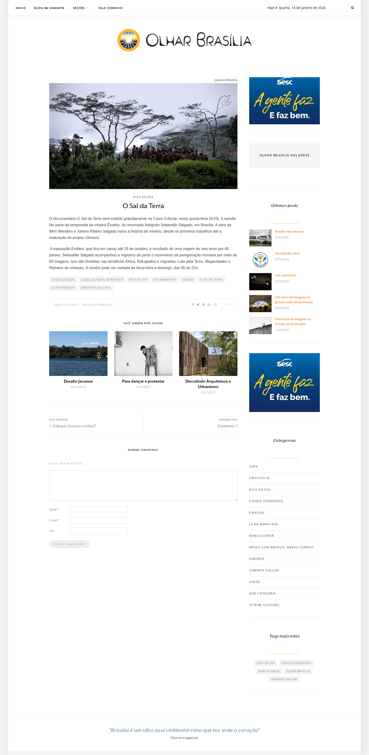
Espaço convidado (266, 501)
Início (21, 8)
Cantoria (227, 426)
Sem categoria (262, 593)
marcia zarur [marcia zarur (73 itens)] (269, 671)
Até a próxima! (285, 275)
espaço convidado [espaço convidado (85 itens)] (296, 663)
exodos (188, 279)
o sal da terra (211, 279)
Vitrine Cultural (264, 605)
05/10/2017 (70, 304)
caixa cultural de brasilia (102, 279)
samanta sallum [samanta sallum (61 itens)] (284, 679)
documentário (164, 279)
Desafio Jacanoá (78, 381)
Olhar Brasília (100, 304)
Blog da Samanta (49, 8)
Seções (79, 8)
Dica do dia (143, 197)
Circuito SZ (259, 478)
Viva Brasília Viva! (287, 253)
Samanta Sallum (264, 570)
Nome (54, 509)
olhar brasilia (63, 287)
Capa (253, 466)
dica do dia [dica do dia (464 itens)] (266, 663)
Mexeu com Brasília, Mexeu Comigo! (281, 547)
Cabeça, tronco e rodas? (72, 426)
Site (51, 531)
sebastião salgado (96, 287)
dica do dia (138, 279)
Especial (257, 512)
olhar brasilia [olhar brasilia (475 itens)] (298, 671)
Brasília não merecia (289, 231)
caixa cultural (64, 279)
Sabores (257, 559)
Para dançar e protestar (143, 381)
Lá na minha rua (263, 524)
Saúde (254, 582)
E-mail (54, 520)
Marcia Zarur (261, 535)
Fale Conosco (111, 8)
